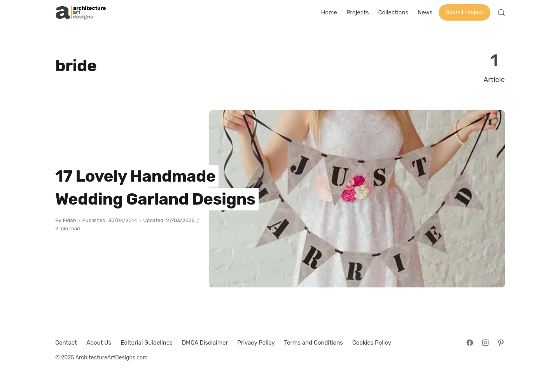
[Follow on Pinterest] (501, 343)
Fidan (69, 220)
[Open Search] (501, 12)
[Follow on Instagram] (485, 343)
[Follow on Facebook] (470, 343)
